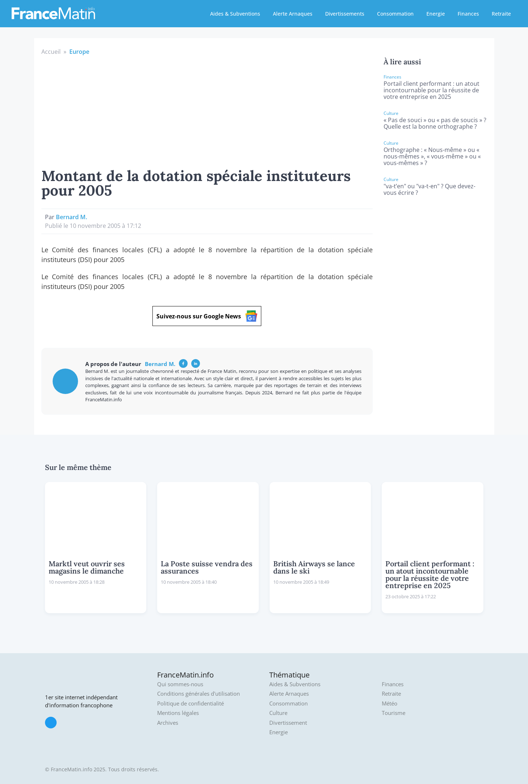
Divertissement (288, 722)
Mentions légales (178, 712)
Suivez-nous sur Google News (206, 316)
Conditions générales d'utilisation (198, 693)
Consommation (395, 13)
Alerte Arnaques (292, 13)
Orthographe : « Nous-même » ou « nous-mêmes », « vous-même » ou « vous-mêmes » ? (432, 156)
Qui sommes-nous (180, 684)
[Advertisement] (207, 110)
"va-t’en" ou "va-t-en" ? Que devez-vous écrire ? (429, 189)
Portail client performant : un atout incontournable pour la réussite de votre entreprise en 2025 (431, 90)
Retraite (501, 13)
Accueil (51, 52)
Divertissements (344, 13)
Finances (468, 13)
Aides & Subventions (235, 13)
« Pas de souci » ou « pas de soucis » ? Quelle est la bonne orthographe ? (435, 123)
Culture (278, 712)
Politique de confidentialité (190, 703)
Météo (389, 703)
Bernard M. (71, 217)
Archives (167, 722)
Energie (435, 13)
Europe (79, 52)
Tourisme (393, 712)
